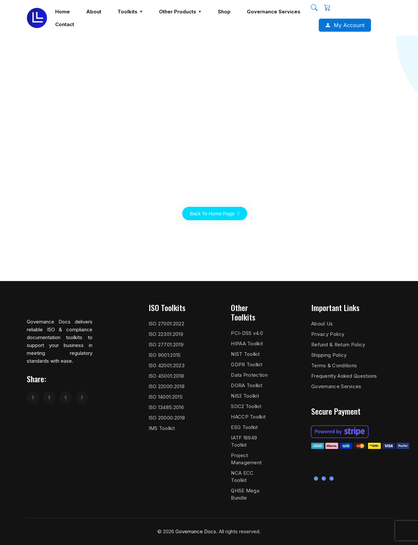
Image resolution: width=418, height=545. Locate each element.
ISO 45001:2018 (166, 376)
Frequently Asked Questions (344, 376)
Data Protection (249, 375)
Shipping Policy (329, 355)
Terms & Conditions (334, 365)
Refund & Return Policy (338, 344)
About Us (322, 324)
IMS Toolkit (162, 428)
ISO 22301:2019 (166, 334)
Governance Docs (195, 531)
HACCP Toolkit (248, 417)
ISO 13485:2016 (166, 407)
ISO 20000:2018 (167, 418)
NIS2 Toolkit (245, 396)
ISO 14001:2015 (166, 397)
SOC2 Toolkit (246, 406)
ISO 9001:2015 (165, 355)
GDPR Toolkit (246, 364)
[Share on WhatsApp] (82, 397)
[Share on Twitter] (49, 397)
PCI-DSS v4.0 (247, 333)
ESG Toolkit (244, 427)
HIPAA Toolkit (247, 343)
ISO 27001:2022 (166, 324)
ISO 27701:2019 (166, 344)
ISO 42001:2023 (167, 365)
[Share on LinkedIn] (65, 397)
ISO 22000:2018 (167, 386)
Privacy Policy (327, 334)
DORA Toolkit (246, 385)
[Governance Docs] (37, 18)
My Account (349, 25)
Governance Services (336, 386)
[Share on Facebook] (33, 397)
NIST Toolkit (245, 354)
